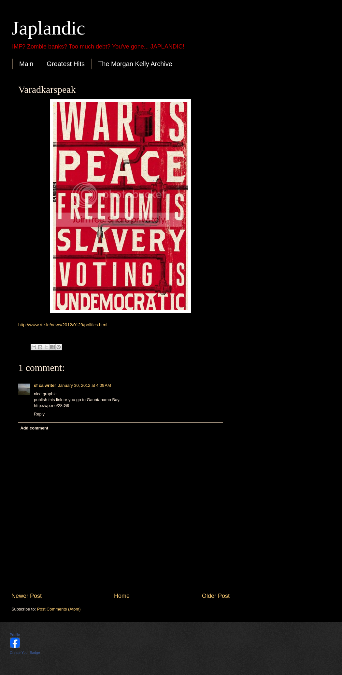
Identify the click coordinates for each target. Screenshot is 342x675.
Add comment (34, 428)
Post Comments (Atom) (59, 609)
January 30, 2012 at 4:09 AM (84, 385)
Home (122, 596)
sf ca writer (45, 385)
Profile (15, 635)
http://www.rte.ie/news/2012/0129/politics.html (62, 324)
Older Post (216, 596)
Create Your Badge (25, 652)
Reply (39, 414)
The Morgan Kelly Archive (135, 63)
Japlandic (48, 28)
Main (26, 63)
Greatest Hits (66, 63)
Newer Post (26, 596)
